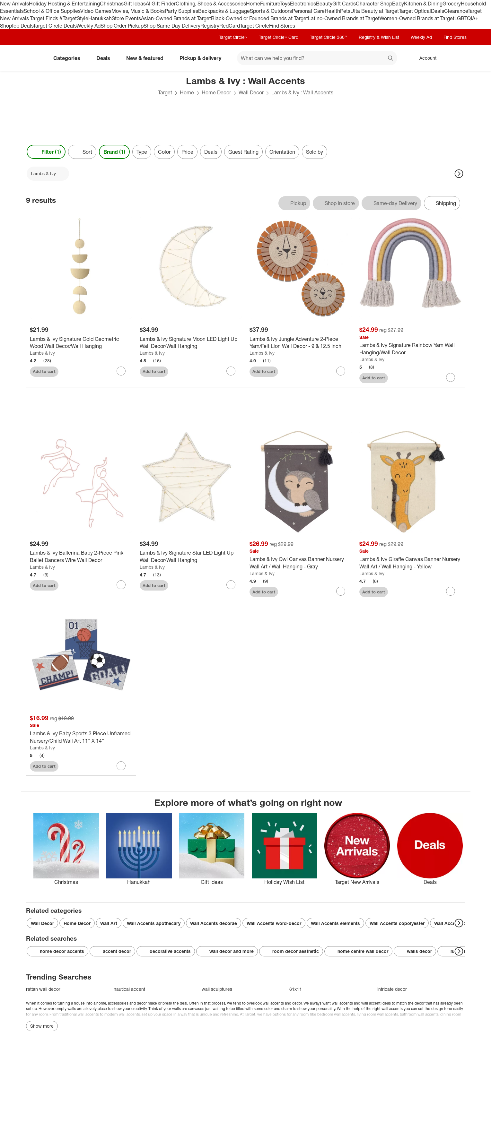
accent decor (112, 951)
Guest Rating (243, 152)
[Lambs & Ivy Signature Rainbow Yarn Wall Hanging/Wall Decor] (410, 348)
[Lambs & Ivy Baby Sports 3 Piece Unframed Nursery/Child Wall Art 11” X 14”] (81, 737)
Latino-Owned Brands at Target (344, 18)
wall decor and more (227, 951)
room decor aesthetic (291, 951)
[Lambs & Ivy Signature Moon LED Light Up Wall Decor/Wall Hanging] (191, 342)
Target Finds (44, 18)
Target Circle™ (233, 37)
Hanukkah (100, 18)
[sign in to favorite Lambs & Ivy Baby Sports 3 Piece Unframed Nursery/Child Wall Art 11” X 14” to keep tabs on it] (121, 765)
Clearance (456, 11)
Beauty (324, 3)
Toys (285, 3)
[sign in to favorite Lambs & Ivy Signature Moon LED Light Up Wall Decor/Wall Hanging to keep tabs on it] (230, 371)
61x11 (295, 989)
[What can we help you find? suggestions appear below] (317, 58)
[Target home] (35, 58)
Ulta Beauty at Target (374, 11)
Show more (42, 1026)
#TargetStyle (73, 18)
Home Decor (216, 92)
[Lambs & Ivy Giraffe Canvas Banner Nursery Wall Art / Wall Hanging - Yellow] (410, 563)
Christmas (112, 3)
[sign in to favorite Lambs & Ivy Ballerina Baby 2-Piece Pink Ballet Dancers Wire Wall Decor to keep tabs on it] (121, 584)
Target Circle (254, 25)
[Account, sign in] (425, 58)
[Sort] (82, 152)
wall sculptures (217, 989)
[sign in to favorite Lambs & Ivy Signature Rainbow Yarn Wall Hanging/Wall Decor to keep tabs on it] (450, 377)
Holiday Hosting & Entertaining (64, 3)
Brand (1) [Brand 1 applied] (114, 152)
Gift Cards (344, 3)
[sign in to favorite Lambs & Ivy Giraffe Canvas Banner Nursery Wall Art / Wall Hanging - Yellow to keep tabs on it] (450, 591)
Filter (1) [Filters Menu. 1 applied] (46, 152)
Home (253, 3)
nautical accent (129, 989)
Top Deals (22, 25)
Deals (437, 11)
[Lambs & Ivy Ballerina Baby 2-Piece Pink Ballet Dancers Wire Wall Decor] (81, 556)
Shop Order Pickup (122, 25)
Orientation (282, 152)
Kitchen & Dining (423, 3)
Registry (209, 25)
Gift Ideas (135, 3)
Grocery (452, 3)
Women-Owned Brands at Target (417, 18)
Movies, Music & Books (138, 11)
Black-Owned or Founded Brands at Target (259, 18)
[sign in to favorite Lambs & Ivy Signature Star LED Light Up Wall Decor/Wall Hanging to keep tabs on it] (230, 584)
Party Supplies (181, 11)
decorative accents (166, 951)
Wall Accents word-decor (274, 923)
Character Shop (374, 3)
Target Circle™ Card (278, 37)
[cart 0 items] (457, 58)
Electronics (303, 3)
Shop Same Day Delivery (172, 25)
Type (141, 152)
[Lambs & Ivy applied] (48, 174)
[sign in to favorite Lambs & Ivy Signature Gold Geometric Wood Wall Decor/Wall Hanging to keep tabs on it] (121, 371)
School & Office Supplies (52, 11)
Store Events (126, 18)
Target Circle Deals (54, 25)
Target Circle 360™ (328, 37)
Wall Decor (251, 92)
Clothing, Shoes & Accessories (211, 3)
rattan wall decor (43, 989)
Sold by (314, 152)
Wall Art (108, 923)
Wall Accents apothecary (153, 923)
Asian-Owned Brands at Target (176, 18)
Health (332, 11)
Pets (345, 11)
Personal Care (308, 11)
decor (297, 1003)
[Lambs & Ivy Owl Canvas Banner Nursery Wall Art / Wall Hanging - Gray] (301, 563)
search (391, 59)
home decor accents (57, 951)
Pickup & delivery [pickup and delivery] (203, 58)
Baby (398, 3)
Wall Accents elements (335, 923)
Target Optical (415, 11)
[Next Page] (459, 173)
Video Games (95, 11)
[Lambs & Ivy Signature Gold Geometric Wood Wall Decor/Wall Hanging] (81, 342)
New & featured (147, 58)
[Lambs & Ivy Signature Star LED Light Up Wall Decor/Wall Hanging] (191, 556)
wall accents (273, 1003)
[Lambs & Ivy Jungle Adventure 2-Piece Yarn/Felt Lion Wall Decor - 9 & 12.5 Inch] (301, 342)
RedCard (229, 25)
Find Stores (282, 25)
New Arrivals (14, 3)
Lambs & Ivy (42, 353)
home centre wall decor (358, 951)
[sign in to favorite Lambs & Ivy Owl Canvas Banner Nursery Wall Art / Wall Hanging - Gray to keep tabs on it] (340, 591)
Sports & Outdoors (271, 11)
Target (165, 92)
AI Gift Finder (161, 3)
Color (164, 152)
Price (187, 152)
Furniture (270, 3)
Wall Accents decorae (213, 923)
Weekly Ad (88, 25)
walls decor (415, 951)
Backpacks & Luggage (224, 11)
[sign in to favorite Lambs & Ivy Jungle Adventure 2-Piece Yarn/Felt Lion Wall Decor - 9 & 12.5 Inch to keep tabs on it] (340, 371)
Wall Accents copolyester (397, 923)
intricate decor (392, 989)
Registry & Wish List (379, 37)
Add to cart (44, 371)
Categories (69, 58)
